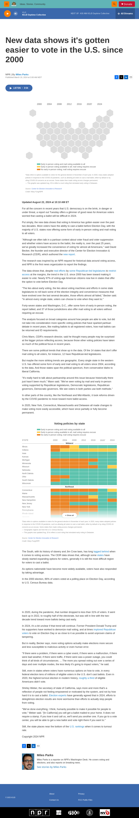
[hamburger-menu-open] (6, 4)
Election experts (57, 695)
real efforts (59, 270)
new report (69, 254)
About (51, 794)
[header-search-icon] (114, 4)
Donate (128, 4)
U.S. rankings (77, 726)
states (100, 555)
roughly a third (86, 678)
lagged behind (101, 551)
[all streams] (125, 13)
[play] (7, 13)
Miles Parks (22, 74)
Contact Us (54, 800)
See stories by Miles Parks (51, 767)
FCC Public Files (85, 800)
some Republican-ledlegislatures (87, 270)
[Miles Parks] (28, 761)
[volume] (15, 14)
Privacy (81, 794)
